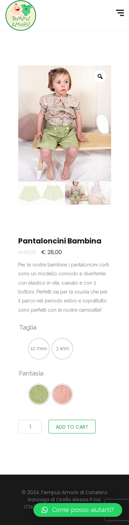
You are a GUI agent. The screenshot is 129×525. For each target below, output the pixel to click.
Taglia (27, 327)
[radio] (39, 348)
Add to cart (72, 426)
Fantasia (31, 373)
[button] (77, 510)
